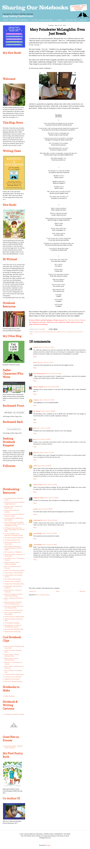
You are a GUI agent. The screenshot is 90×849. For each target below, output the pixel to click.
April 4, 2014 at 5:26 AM (50, 484)
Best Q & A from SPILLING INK (13, 629)
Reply (35, 356)
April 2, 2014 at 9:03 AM (48, 411)
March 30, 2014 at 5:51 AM (45, 362)
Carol (35, 465)
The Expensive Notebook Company (14, 714)
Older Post (82, 591)
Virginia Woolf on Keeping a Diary (14, 584)
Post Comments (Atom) (43, 594)
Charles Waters (37, 484)
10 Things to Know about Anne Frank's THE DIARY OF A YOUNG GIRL (14, 529)
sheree (35, 362)
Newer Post (32, 591)
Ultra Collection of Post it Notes (74, 320)
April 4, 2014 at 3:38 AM (44, 465)
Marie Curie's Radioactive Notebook (14, 570)
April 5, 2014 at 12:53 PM (49, 544)
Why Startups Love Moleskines (13, 552)
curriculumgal (37, 533)
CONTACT (83, 20)
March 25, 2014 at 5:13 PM (46, 347)
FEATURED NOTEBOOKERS (19, 20)
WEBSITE (59, 20)
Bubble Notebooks (9, 696)
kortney (35, 509)
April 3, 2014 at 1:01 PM (43, 428)
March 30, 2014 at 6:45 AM (53, 373)
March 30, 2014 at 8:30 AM (51, 386)
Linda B (35, 347)
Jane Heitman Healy (39, 373)
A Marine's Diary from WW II (12, 581)
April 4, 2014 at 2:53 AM (47, 452)
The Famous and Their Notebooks (13, 537)
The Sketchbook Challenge (11, 623)
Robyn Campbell (38, 386)
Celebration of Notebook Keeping (42, 331)
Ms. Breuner (37, 411)
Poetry (77, 331)
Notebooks (63, 331)
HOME (5, 20)
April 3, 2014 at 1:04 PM (43, 439)
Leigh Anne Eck (38, 520)
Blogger (48, 845)
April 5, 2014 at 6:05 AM (50, 520)
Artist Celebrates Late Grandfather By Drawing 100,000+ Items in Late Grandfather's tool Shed (14, 524)
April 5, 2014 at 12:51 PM (49, 533)
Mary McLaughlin (55, 331)
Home (57, 591)
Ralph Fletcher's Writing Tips (12, 631)
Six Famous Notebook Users (12, 540)
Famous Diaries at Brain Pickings (13, 572)
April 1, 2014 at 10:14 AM (47, 400)
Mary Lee (36, 452)
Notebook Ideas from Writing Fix (13, 610)
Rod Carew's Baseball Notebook (13, 681)
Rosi (34, 428)
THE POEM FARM (71, 20)
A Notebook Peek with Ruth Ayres (14, 674)
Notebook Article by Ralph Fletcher (14, 616)
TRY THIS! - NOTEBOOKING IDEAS (42, 20)
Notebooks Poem (71, 331)
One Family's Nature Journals (12, 579)
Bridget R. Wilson (38, 497)
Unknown (36, 400)
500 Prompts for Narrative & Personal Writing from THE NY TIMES (13, 548)
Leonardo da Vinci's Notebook (12, 676)
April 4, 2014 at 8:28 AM (51, 497)
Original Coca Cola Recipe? (12, 679)
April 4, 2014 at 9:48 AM (45, 509)
